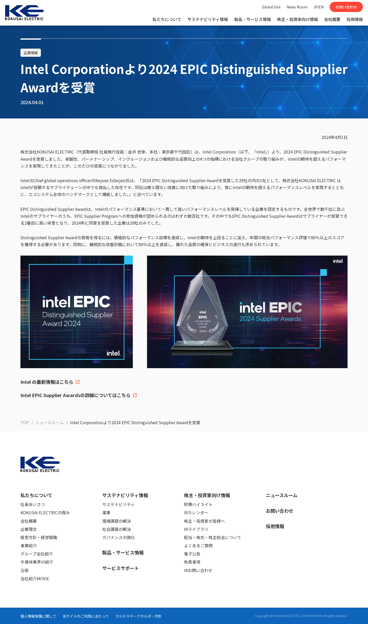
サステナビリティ (118, 504)
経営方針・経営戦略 (38, 537)
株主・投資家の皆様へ (204, 521)
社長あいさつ (32, 504)
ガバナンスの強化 (118, 537)
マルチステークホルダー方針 (138, 616)
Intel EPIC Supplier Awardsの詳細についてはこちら (78, 395)
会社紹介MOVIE (34, 578)
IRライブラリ (196, 529)
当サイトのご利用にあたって (86, 616)
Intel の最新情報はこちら (50, 381)
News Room (297, 6)
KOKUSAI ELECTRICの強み (45, 512)
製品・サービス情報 (252, 19)
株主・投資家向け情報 (297, 19)
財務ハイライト (198, 504)
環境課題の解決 (116, 521)
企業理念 (28, 529)
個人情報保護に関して (38, 616)
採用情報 (355, 19)
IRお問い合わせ (198, 570)
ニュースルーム (281, 495)
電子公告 (192, 554)
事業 (106, 512)
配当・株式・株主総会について (212, 537)
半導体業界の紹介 (36, 562)
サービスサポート (120, 568)
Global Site (271, 6)
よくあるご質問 (198, 545)
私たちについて (167, 19)
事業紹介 (28, 545)
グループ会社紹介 (36, 554)
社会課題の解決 (116, 529)
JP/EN (319, 6)
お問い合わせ (346, 6)
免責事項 (192, 562)
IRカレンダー (196, 512)
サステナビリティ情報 (207, 19)
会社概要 (332, 19)
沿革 (24, 570)
